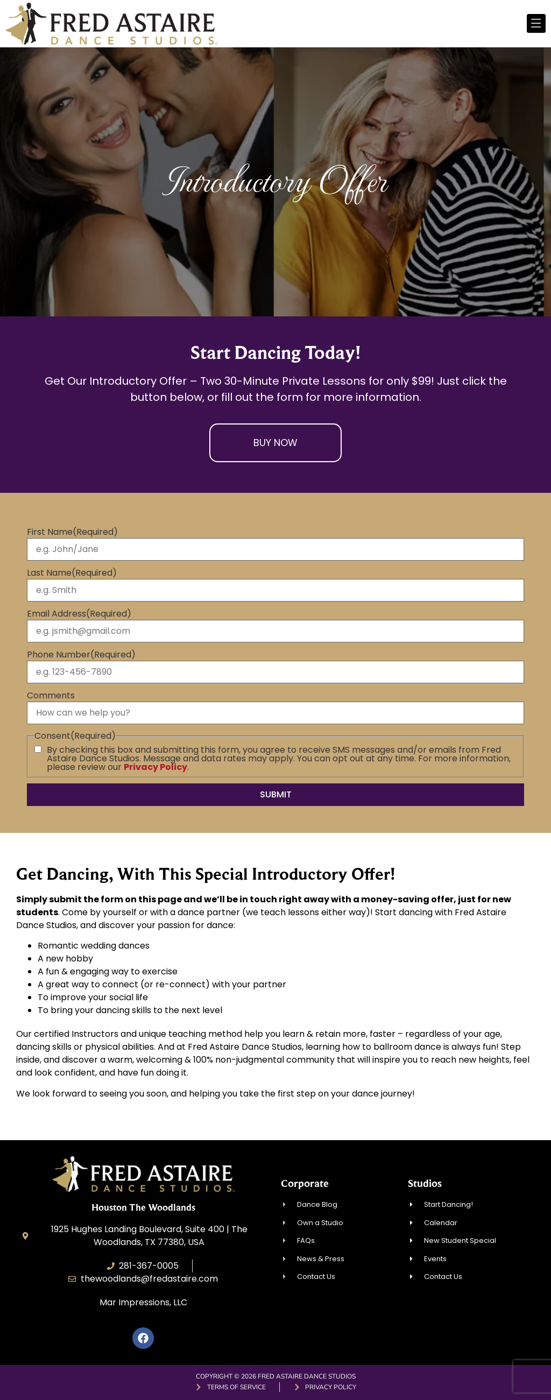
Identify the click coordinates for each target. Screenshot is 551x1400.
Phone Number (81, 654)
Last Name (72, 573)
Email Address (79, 614)
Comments (51, 695)
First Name (72, 532)
